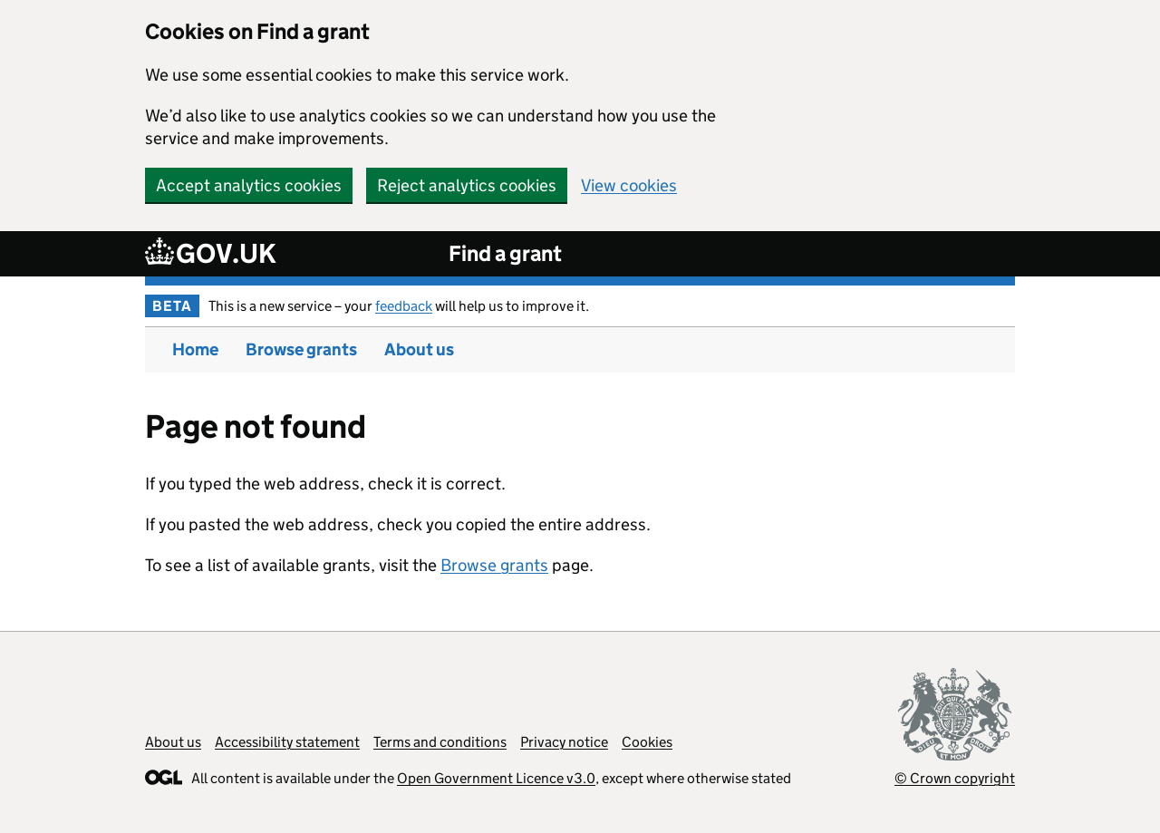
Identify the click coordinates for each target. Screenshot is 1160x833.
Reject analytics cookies (466, 185)
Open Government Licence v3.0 (496, 778)
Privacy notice (564, 742)
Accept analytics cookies (249, 185)
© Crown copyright (954, 778)
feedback (403, 306)
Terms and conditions (440, 742)
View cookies (629, 185)
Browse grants (301, 349)
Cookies (647, 742)
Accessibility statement (287, 742)
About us (419, 349)
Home (195, 349)
